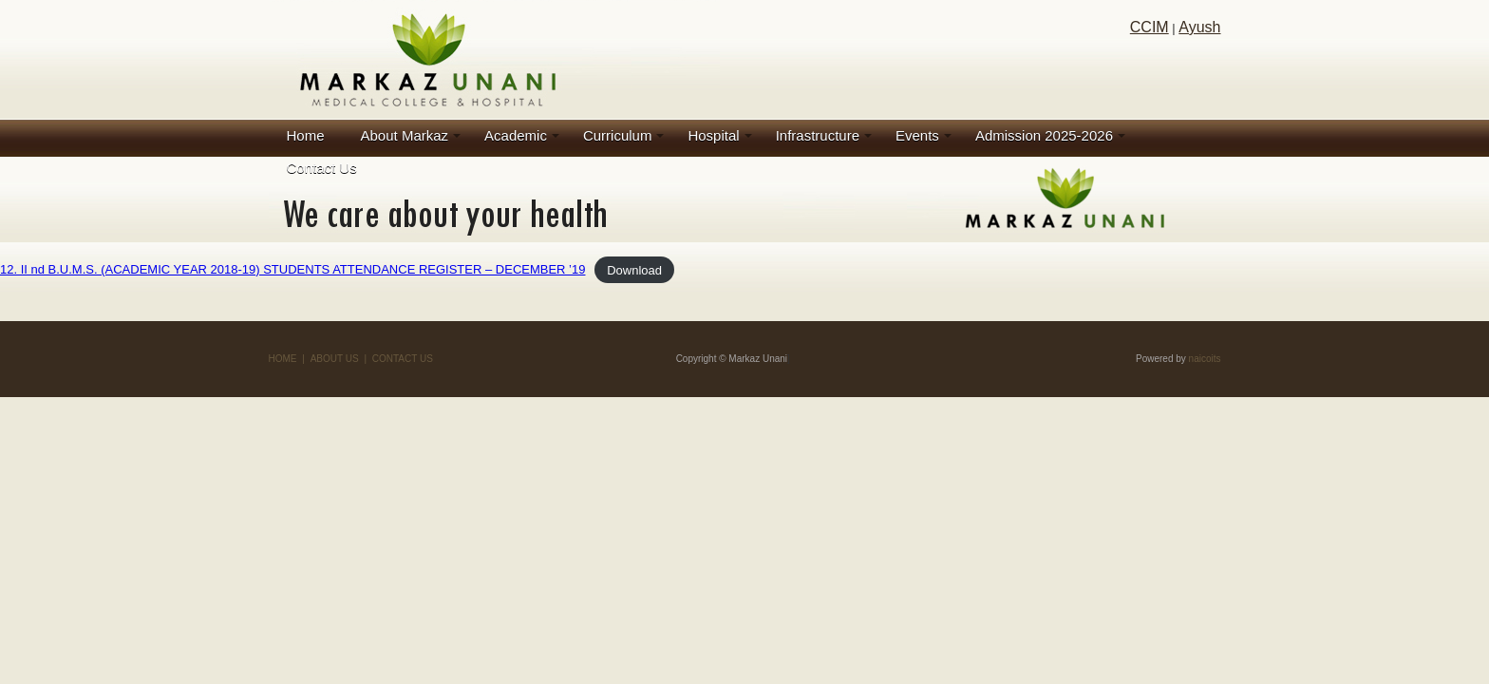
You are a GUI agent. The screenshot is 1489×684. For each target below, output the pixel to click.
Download (634, 269)
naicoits (1205, 358)
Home (306, 135)
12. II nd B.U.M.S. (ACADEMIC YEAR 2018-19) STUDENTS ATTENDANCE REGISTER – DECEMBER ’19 (292, 269)
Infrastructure (817, 135)
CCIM (1149, 27)
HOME (283, 358)
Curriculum (617, 135)
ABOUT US (335, 358)
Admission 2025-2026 (1044, 135)
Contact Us (322, 168)
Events (917, 135)
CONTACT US (402, 358)
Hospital (713, 135)
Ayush (1199, 27)
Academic (515, 135)
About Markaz (405, 135)
